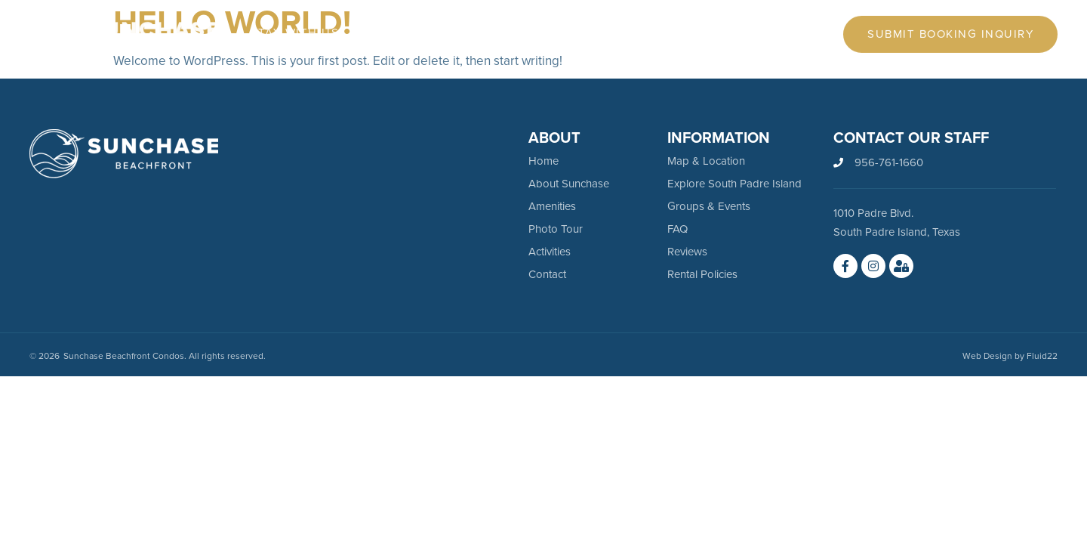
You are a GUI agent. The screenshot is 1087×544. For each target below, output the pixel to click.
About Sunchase (568, 183)
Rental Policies (702, 274)
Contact (547, 274)
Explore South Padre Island (734, 183)
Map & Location (706, 160)
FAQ (677, 228)
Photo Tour (555, 228)
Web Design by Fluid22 (1010, 356)
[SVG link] (123, 153)
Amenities (552, 206)
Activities (549, 251)
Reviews (687, 251)
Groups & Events (708, 206)
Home (543, 160)
